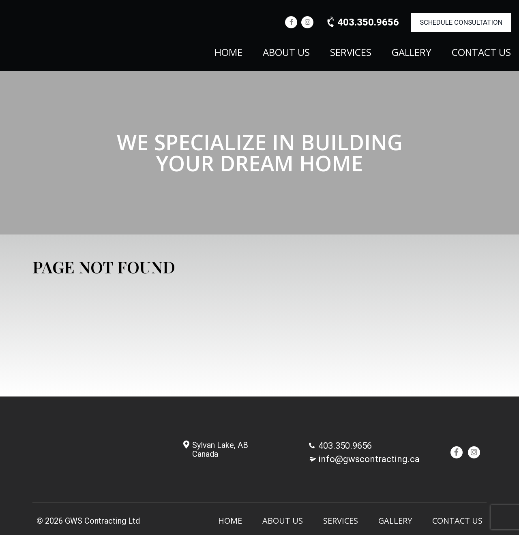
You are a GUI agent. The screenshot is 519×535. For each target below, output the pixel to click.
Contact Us (481, 53)
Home (228, 53)
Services (350, 53)
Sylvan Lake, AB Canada (220, 449)
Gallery (411, 53)
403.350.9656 (362, 22)
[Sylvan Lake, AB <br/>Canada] (186, 445)
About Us (286, 53)
